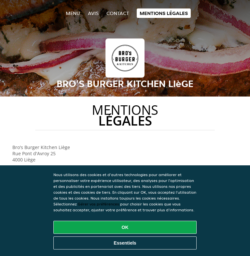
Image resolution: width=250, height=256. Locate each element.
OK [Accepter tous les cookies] (125, 227)
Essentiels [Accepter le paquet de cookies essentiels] (125, 243)
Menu (73, 13)
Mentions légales (164, 13)
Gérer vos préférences (98, 204)
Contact (117, 13)
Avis (93, 13)
